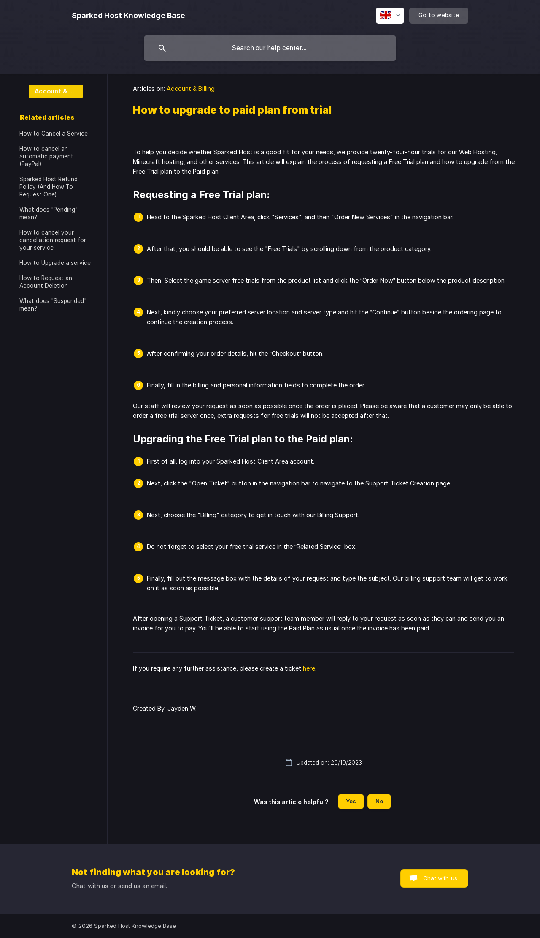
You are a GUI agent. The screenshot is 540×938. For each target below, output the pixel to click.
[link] (51, 91)
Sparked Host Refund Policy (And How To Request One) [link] (48, 187)
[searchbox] (270, 48)
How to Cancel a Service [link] (53, 133)
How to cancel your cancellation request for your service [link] (52, 240)
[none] (128, 16)
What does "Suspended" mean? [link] (52, 304)
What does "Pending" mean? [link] (48, 213)
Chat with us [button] (440, 878)
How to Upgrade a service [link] (55, 262)
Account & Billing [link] (191, 88)
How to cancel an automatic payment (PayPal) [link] (46, 156)
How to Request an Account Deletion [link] (45, 282)
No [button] (379, 801)
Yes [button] (351, 801)
